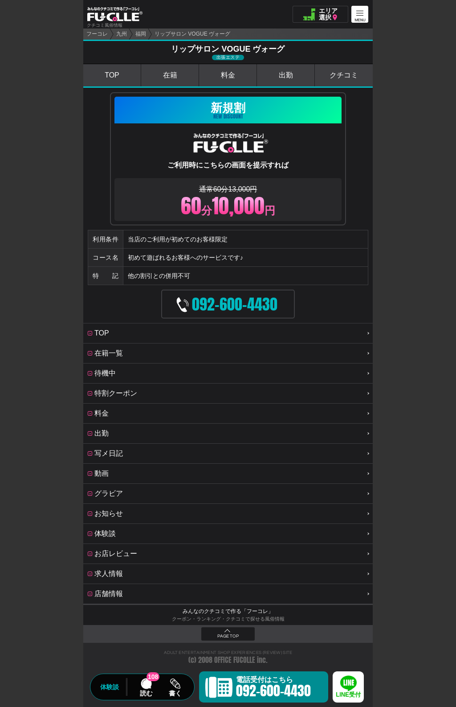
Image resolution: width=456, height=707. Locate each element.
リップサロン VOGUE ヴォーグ (192, 34)
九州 (121, 34)
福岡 (140, 34)
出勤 (286, 75)
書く (175, 693)
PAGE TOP (228, 636)
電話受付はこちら (273, 688)
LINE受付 (348, 694)
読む (146, 693)
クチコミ (344, 75)
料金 (228, 75)
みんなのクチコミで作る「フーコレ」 (228, 611)
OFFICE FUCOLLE (234, 660)
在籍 (170, 75)
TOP (112, 75)
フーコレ (97, 34)
